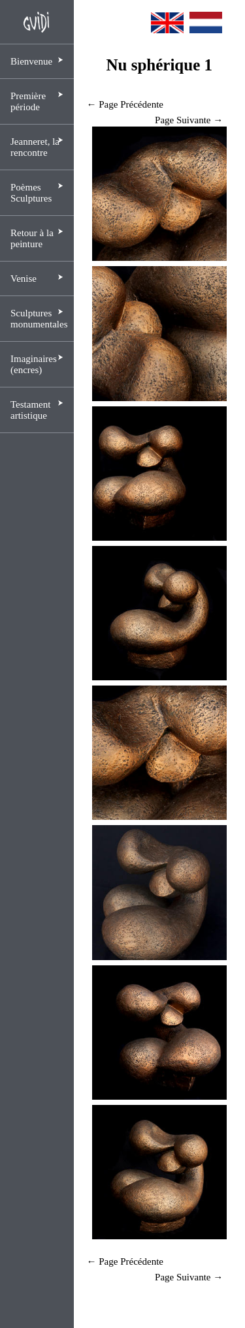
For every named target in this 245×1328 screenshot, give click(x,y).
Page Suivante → (189, 120)
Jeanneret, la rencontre (34, 147)
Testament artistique (30, 410)
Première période (28, 101)
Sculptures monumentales (38, 318)
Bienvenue (31, 61)
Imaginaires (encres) (33, 364)
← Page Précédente (125, 104)
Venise (23, 278)
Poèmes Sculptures (31, 193)
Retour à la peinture (32, 238)
